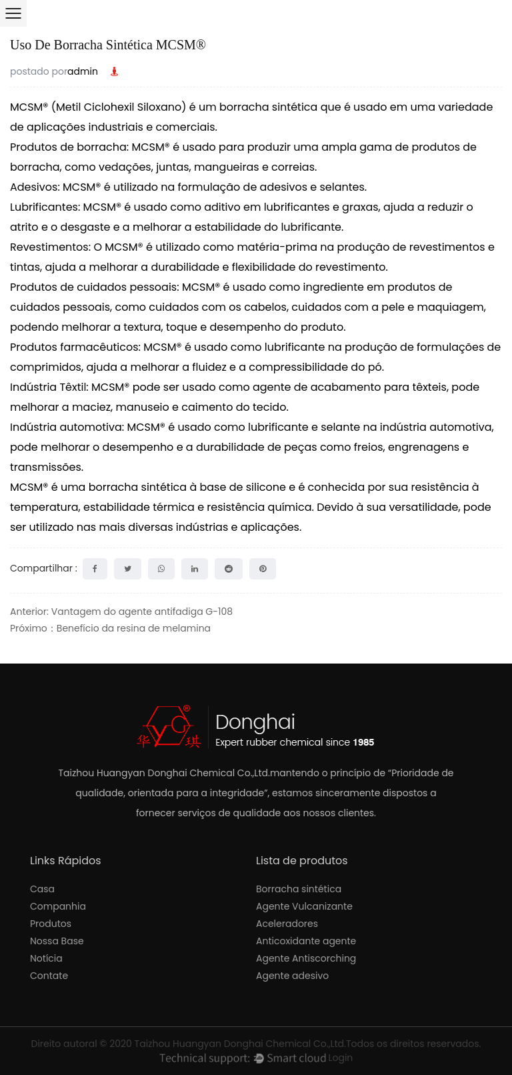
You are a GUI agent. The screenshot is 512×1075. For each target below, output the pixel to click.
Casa (42, 889)
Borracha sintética (298, 889)
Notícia (46, 958)
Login (340, 1057)
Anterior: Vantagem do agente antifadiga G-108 (121, 611)
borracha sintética (270, 107)
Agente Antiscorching (306, 958)
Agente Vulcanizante (304, 906)
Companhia (58, 906)
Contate (49, 975)
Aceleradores (287, 923)
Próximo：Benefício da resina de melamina (110, 628)
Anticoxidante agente (306, 941)
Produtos (50, 923)
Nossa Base (57, 941)
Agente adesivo (292, 975)
